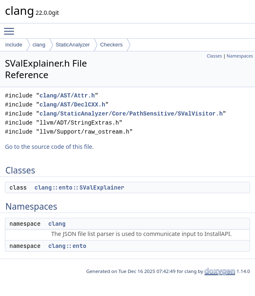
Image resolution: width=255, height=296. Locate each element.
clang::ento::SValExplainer (79, 187)
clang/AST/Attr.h (67, 95)
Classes (214, 56)
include (13, 45)
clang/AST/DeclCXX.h (72, 105)
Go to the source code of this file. (49, 146)
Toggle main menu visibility (11, 27)
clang (38, 45)
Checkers (111, 45)
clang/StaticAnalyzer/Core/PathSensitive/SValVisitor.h (131, 114)
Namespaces (240, 56)
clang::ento (67, 246)
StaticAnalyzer (73, 45)
